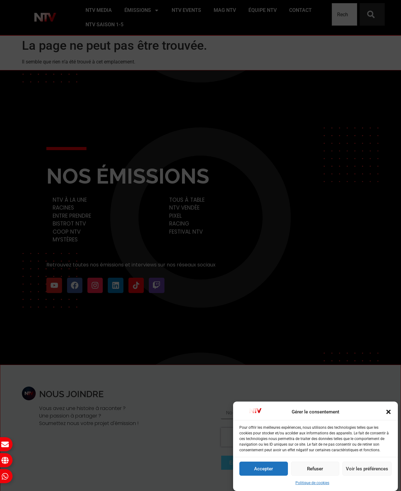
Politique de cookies (312, 483)
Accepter (263, 469)
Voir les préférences (367, 469)
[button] (388, 412)
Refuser (315, 469)
